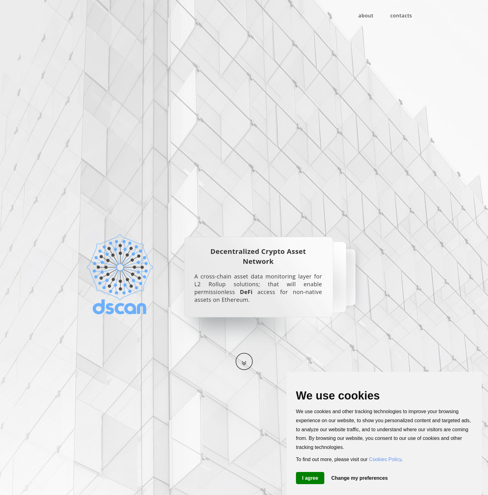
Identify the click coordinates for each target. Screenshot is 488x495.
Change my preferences (359, 478)
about (366, 15)
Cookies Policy (385, 459)
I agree (310, 478)
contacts (401, 15)
